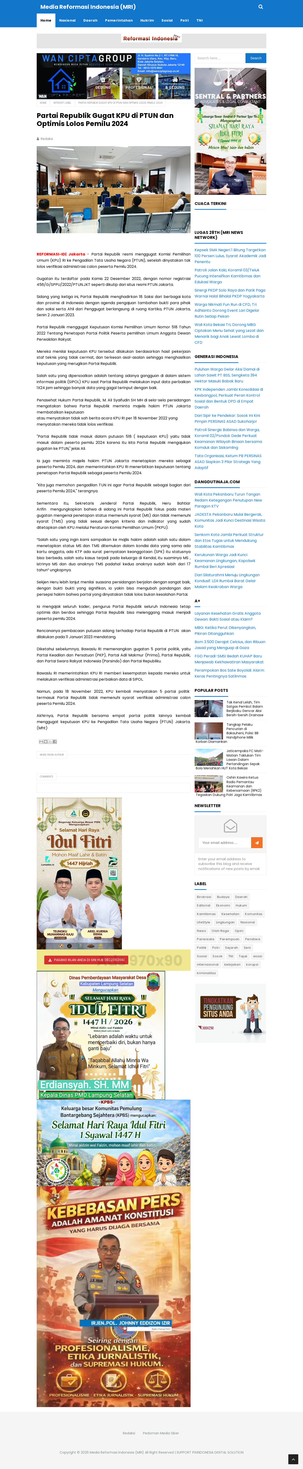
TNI (230, 956)
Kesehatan (231, 913)
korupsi (252, 964)
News (201, 930)
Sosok (218, 956)
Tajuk (243, 956)
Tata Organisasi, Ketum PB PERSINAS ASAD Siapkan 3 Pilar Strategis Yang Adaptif (228, 461)
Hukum (241, 905)
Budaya (223, 896)
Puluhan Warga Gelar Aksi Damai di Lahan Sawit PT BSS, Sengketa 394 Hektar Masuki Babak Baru (227, 375)
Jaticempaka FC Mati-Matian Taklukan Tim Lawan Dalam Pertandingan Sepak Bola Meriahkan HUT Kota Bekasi (229, 759)
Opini (239, 930)
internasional (208, 964)
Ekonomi (223, 905)
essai (257, 956)
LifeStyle (203, 922)
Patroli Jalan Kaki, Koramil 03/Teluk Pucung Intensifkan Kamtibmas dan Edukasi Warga (227, 275)
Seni (247, 947)
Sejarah (231, 947)
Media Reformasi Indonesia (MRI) (117, 1452)
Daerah (241, 896)
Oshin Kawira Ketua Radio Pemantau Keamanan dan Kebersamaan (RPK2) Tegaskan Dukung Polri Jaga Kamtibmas (229, 786)
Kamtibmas (206, 913)
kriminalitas (206, 973)
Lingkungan (225, 922)
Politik (202, 947)
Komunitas (254, 913)
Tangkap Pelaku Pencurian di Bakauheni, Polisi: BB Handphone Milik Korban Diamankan (227, 733)
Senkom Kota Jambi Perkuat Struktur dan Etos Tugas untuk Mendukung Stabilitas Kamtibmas (229, 540)
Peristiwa (252, 939)
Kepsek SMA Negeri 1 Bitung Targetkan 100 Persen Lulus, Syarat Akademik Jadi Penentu (230, 255)
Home (43, 102)
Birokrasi (204, 896)
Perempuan (230, 939)
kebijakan (232, 964)
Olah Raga (220, 930)
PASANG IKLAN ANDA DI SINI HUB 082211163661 (89, 959)
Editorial (203, 905)
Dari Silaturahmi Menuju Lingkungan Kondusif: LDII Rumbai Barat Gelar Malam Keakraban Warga (227, 580)
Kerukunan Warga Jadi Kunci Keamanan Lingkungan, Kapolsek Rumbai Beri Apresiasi (225, 560)
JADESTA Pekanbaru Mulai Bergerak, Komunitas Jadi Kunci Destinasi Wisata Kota (230, 520)
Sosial (202, 956)
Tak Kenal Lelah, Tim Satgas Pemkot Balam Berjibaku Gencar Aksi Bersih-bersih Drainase (245, 708)
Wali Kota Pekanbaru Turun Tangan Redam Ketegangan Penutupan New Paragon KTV (228, 500)
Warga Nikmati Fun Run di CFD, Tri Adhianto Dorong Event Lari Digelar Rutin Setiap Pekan (227, 310)
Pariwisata (205, 939)
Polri (216, 947)
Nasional (248, 922)
